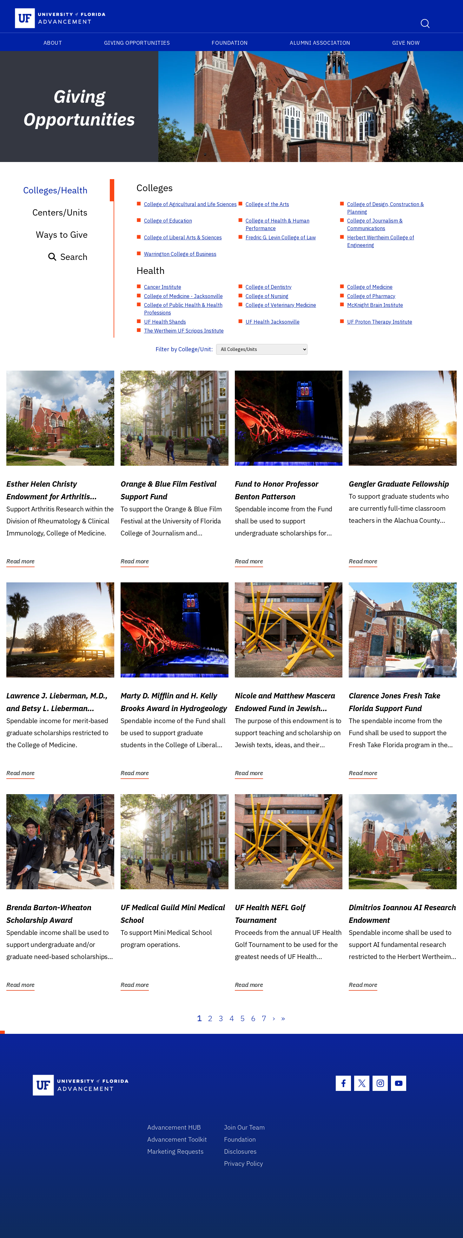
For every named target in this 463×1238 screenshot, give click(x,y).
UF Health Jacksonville (273, 322)
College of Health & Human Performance (277, 224)
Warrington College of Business (180, 254)
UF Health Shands (165, 322)
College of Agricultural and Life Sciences (190, 204)
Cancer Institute (162, 287)
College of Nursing (267, 296)
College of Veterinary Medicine (281, 305)
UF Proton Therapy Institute (379, 322)
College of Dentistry (269, 287)
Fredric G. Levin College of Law (281, 237)
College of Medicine (370, 287)
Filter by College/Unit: (184, 349)
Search (67, 257)
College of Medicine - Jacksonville (183, 296)
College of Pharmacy (371, 296)
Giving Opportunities (137, 42)
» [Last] (283, 1018)
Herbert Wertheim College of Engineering (380, 241)
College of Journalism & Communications (375, 224)
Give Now (406, 42)
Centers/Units (60, 212)
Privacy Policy (243, 1163)
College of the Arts (267, 204)
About (52, 42)
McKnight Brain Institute (375, 305)
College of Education (168, 220)
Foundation (230, 42)
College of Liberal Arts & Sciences (183, 237)
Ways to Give (62, 234)
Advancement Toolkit (177, 1139)
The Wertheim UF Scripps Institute (184, 330)
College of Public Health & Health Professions (183, 309)
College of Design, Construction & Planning (385, 208)
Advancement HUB (174, 1127)
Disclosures (240, 1151)
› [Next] (274, 1018)
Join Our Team (244, 1127)
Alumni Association (320, 42)
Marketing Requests (175, 1151)
